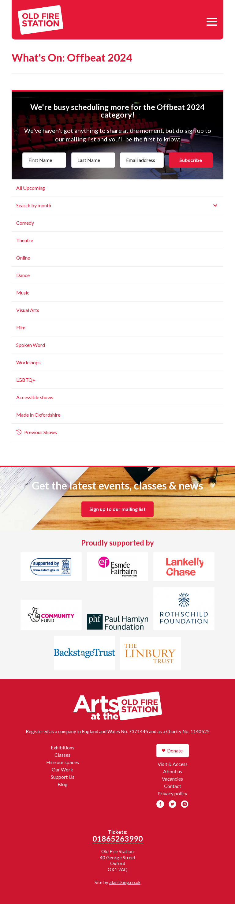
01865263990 (117, 838)
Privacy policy (172, 793)
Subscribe (190, 160)
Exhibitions (62, 747)
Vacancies (172, 779)
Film (20, 327)
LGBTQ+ (25, 380)
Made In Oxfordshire (38, 415)
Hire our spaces (62, 762)
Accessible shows (34, 397)
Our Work (62, 769)
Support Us (62, 777)
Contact (172, 786)
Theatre (24, 240)
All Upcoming (30, 188)
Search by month (33, 205)
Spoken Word (30, 345)
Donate (175, 750)
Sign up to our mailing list (117, 509)
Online (23, 258)
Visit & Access (173, 764)
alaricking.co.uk (124, 882)
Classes (62, 755)
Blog (63, 784)
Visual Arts (27, 310)
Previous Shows (40, 432)
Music (22, 292)
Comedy (25, 223)
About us (172, 771)
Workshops (28, 362)
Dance (23, 275)
